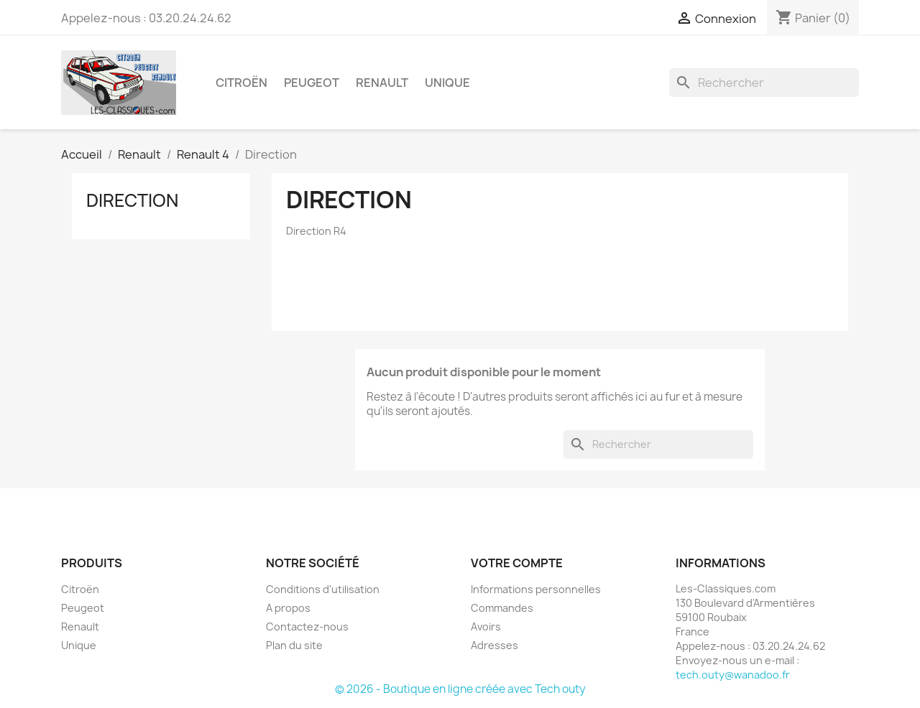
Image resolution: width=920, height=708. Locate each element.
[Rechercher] (764, 82)
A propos (288, 608)
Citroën (241, 82)
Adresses (494, 645)
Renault (382, 82)
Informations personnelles (536, 589)
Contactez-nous (307, 626)
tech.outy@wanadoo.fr (733, 674)
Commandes (502, 608)
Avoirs (486, 626)
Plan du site (294, 645)
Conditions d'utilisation (323, 589)
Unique (447, 82)
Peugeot (311, 82)
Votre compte (517, 563)
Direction (132, 200)
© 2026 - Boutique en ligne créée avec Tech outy (460, 689)
